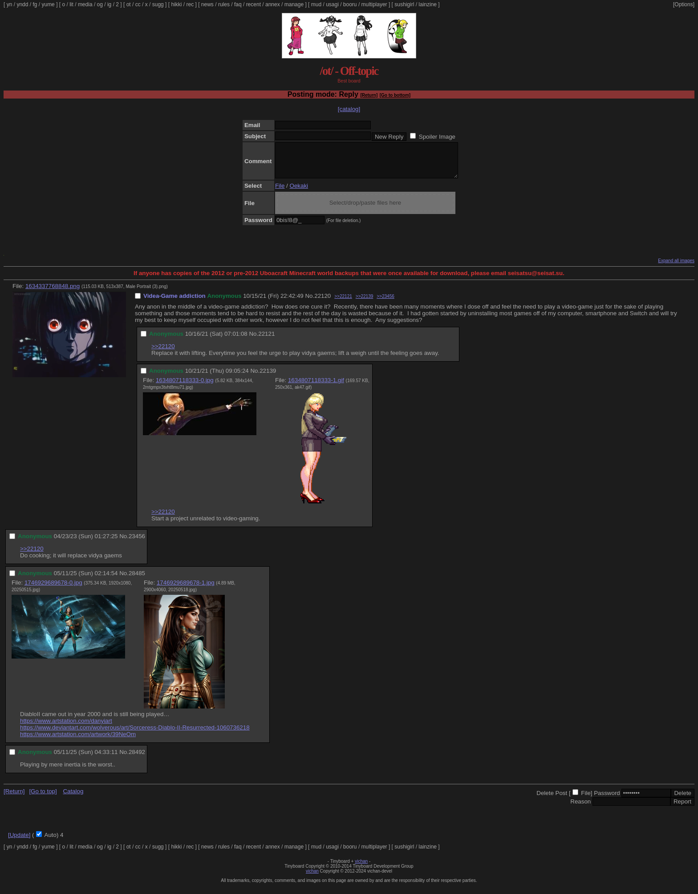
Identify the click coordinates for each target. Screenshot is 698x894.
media (85, 4)
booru (350, 4)
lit (71, 4)
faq (238, 4)
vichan (361, 867)
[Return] (368, 95)
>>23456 (385, 303)
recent (253, 4)
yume (47, 4)
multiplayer (374, 4)
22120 (322, 302)
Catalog (73, 798)
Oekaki (299, 192)
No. (309, 302)
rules (224, 4)
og (100, 4)
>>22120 (163, 353)
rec (190, 4)
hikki (176, 4)
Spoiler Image (437, 136)
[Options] (683, 4)
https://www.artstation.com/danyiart (66, 727)
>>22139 (364, 303)
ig (109, 4)
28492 (137, 758)
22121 (266, 340)
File (279, 192)
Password (607, 799)
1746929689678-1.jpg (186, 589)
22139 (268, 377)
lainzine (427, 4)
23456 (137, 543)
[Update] (19, 841)
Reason (580, 808)
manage (294, 4)
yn (9, 4)
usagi (332, 4)
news (207, 4)
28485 (137, 580)
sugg (158, 4)
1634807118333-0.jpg (185, 386)
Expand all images (676, 267)
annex (272, 4)
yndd (22, 4)
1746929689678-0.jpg (53, 589)
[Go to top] (43, 798)
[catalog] (349, 109)
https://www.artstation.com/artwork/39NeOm (78, 740)
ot (128, 4)
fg (34, 4)
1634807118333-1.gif (316, 386)
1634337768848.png (52, 292)
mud (316, 4)
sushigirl (404, 4)
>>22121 (343, 303)
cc (138, 4)
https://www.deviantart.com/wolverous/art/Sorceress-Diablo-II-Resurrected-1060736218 (135, 734)
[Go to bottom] (395, 95)
